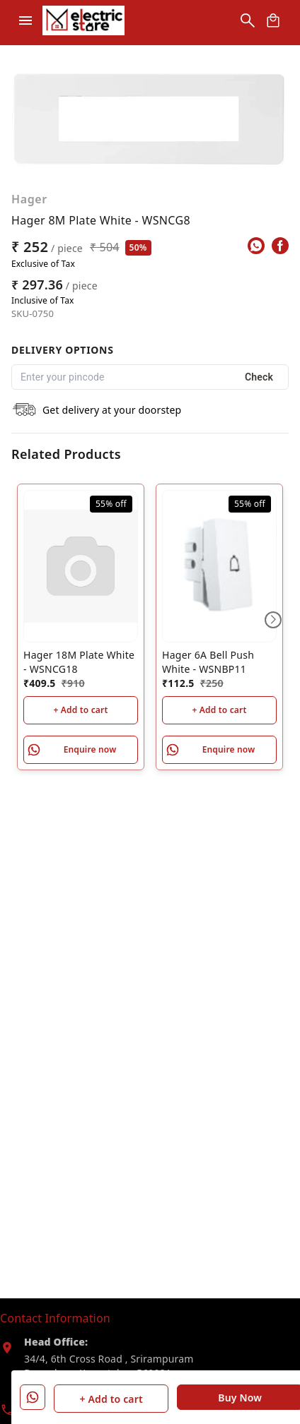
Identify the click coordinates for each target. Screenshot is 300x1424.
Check (259, 377)
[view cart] (273, 20)
